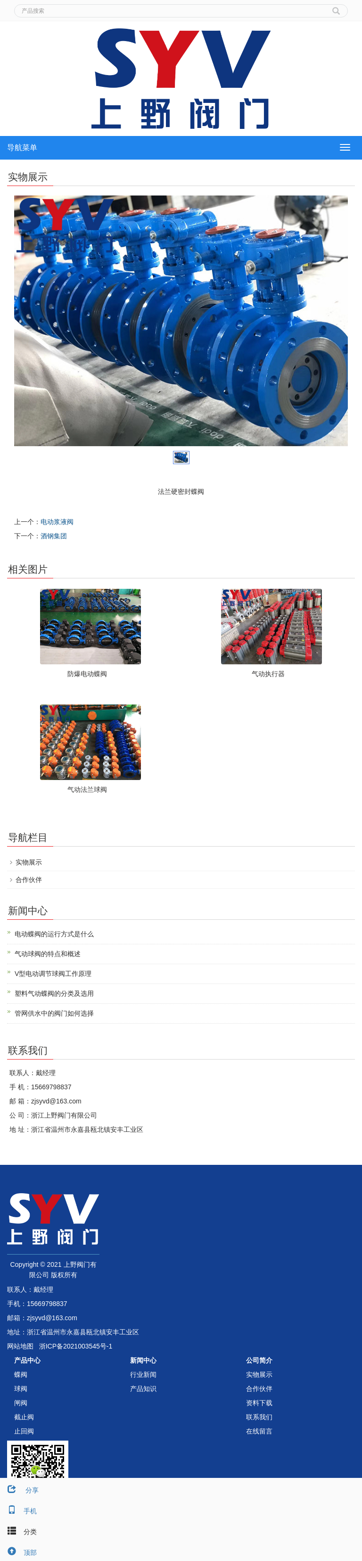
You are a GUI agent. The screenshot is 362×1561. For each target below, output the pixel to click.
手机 (18, 1511)
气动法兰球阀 (87, 789)
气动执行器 (268, 674)
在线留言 (259, 1431)
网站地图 (20, 1346)
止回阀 (24, 1431)
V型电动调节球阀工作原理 (53, 973)
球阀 (20, 1388)
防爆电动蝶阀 (87, 674)
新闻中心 (143, 1360)
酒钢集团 (54, 536)
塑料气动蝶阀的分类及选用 (54, 993)
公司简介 (259, 1360)
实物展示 (29, 862)
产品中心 (27, 1360)
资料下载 (259, 1403)
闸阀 (20, 1403)
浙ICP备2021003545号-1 (76, 1346)
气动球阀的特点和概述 (48, 954)
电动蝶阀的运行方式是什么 (54, 934)
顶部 (18, 1552)
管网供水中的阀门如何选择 (54, 1013)
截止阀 (24, 1417)
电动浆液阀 (57, 522)
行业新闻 (143, 1374)
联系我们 (259, 1417)
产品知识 (143, 1388)
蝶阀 (20, 1374)
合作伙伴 (29, 879)
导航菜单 (22, 148)
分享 (19, 1490)
